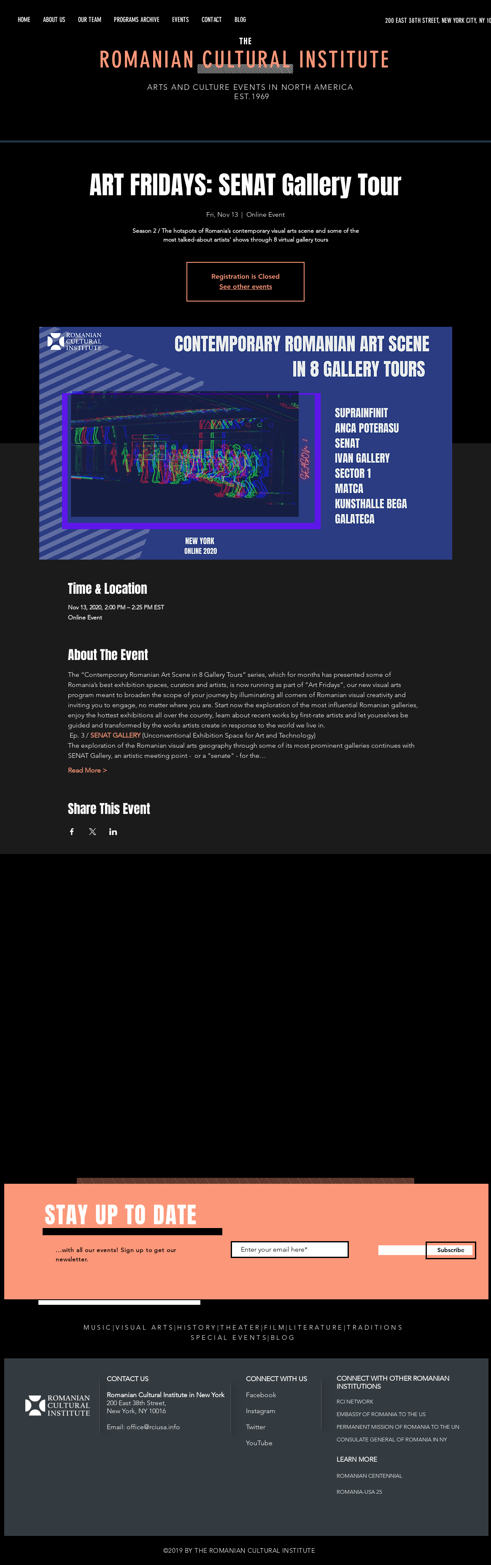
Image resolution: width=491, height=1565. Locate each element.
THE (245, 41)
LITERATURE (316, 1327)
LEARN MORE (357, 1459)
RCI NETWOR (353, 1401)
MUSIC (98, 1327)
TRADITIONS (375, 1327)
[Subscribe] (451, 1250)
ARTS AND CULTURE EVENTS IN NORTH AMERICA (250, 87)
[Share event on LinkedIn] (113, 831)
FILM (275, 1327)
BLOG (283, 1337)
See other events (245, 287)
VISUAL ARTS (145, 1327)
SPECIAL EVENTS (229, 1337)
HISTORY (197, 1327)
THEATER (240, 1327)
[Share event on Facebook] (72, 831)
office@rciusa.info (153, 1427)
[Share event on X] (93, 831)
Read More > (87, 770)
